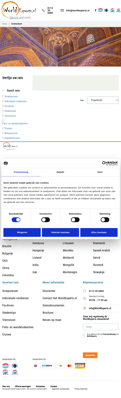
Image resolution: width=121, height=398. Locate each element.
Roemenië (99, 243)
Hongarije (38, 250)
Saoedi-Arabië (101, 250)
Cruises (6, 334)
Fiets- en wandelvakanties (18, 327)
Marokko (68, 250)
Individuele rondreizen (15, 298)
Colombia (8, 275)
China (5, 268)
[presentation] (101, 344)
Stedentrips (9, 312)
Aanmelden (90, 355)
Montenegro (70, 272)
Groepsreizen (10, 291)
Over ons (6, 386)
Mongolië (68, 265)
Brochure (48, 312)
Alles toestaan (99, 232)
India (35, 265)
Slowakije (98, 272)
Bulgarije (7, 253)
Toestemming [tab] (21, 172)
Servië (96, 257)
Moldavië (68, 257)
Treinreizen (8, 320)
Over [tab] (100, 172)
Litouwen (68, 243)
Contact (53, 386)
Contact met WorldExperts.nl (60, 298)
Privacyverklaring (109, 334)
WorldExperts (92, 336)
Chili (5, 260)
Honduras (38, 243)
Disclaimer (49, 291)
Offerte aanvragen (23, 386)
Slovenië (98, 265)
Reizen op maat (52, 320)
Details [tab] (60, 172)
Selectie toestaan (60, 232)
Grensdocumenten (53, 305)
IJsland (36, 257)
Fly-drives (8, 305)
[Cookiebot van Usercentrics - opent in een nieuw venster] (104, 163)
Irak (34, 272)
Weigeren (22, 232)
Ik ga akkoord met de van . (103, 335)
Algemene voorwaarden (60, 389)
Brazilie (6, 246)
